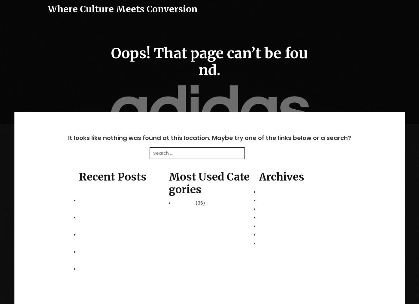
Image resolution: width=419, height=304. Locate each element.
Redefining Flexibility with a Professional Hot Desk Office (119, 213)
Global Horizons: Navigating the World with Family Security (119, 230)
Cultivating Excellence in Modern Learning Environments (119, 247)
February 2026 (274, 200)
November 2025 (276, 226)
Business (184, 203)
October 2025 (274, 234)
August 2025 (273, 243)
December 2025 (276, 217)
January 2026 (273, 209)
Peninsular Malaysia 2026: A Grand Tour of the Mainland (118, 196)
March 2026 (271, 192)
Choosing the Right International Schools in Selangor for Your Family (118, 264)
